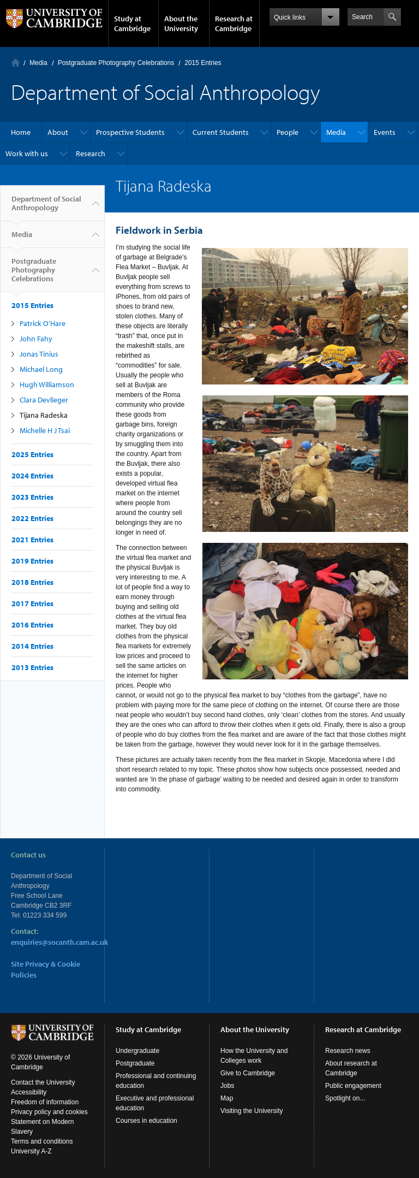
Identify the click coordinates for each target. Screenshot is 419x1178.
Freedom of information (45, 1102)
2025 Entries (32, 454)
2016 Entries (32, 625)
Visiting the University (251, 1111)
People (287, 132)
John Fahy (36, 339)
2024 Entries (32, 476)
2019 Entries (32, 561)
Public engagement (353, 1086)
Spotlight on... (345, 1098)
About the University (181, 23)
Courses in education (146, 1120)
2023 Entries (32, 497)
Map (226, 1098)
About (57, 132)
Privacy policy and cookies (49, 1112)
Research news (347, 1051)
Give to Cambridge (247, 1073)
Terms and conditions (42, 1141)
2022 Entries (32, 518)
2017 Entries (32, 603)
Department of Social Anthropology (46, 207)
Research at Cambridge (234, 23)
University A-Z (31, 1151)
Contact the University (43, 1082)
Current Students (221, 132)
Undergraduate (137, 1051)
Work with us (26, 153)
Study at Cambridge (132, 23)
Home (15, 62)
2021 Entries (32, 539)
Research (90, 153)
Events (385, 132)
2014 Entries (32, 646)
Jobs (227, 1086)
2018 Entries (32, 582)
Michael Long (41, 369)
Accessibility (28, 1092)
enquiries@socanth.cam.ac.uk (59, 942)
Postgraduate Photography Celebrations (116, 63)
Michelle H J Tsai (45, 430)
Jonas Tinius (39, 354)
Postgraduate (135, 1063)
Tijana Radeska (44, 415)
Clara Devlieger (44, 400)
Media (38, 63)
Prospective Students (130, 132)
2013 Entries (32, 667)
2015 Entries (202, 63)
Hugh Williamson (47, 384)
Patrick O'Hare (42, 323)
